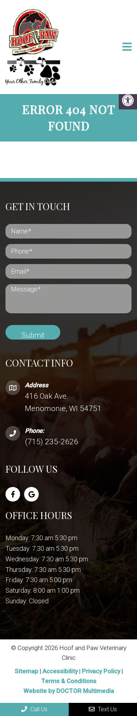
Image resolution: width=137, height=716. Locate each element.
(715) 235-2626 (51, 441)
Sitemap (26, 671)
